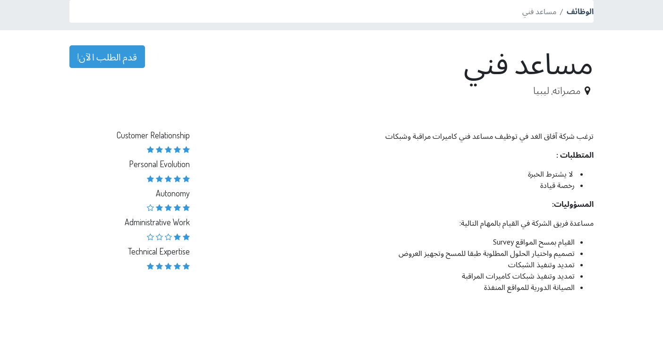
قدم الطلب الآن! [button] (107, 57)
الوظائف (580, 11)
